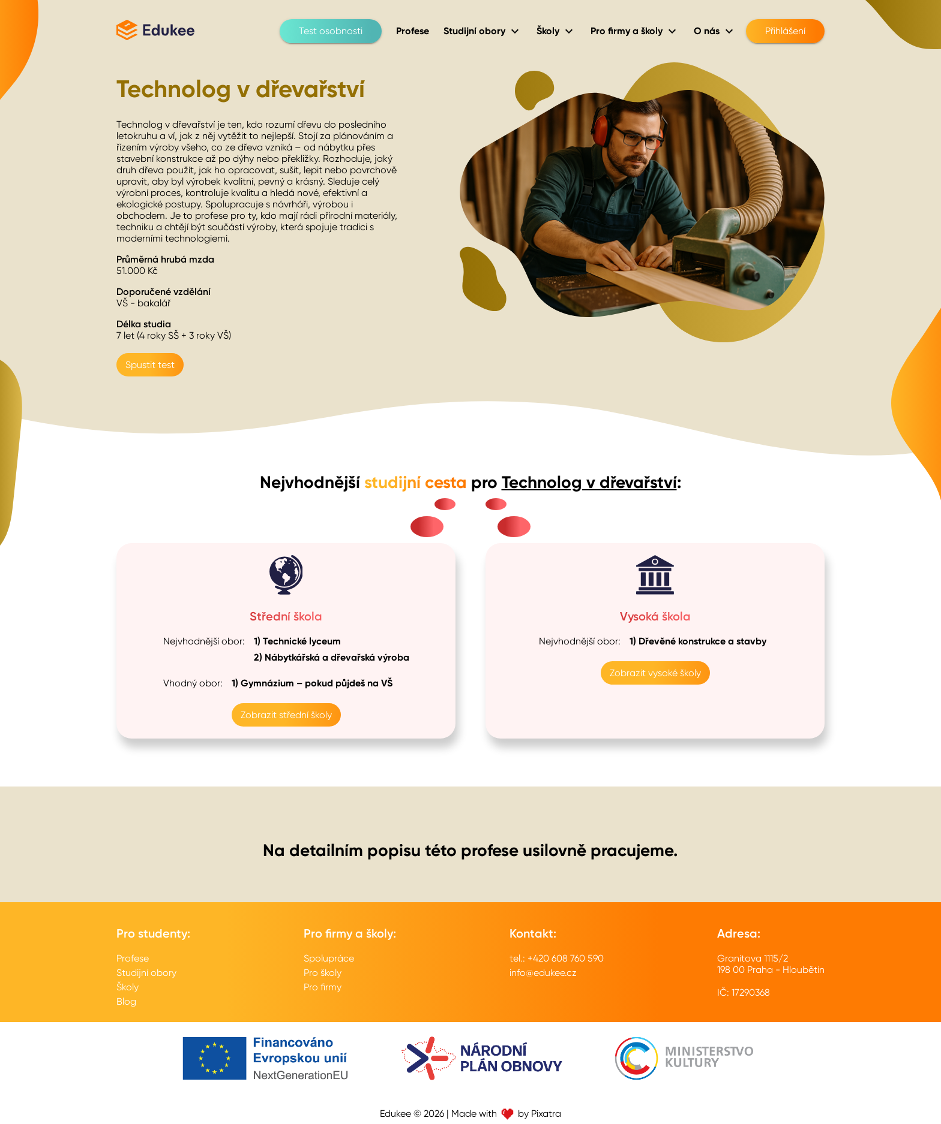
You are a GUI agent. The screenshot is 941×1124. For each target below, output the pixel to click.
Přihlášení (785, 31)
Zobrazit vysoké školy (655, 673)
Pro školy (322, 972)
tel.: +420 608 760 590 (557, 958)
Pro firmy (322, 987)
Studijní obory (146, 972)
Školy (127, 987)
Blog (126, 1001)
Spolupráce (329, 958)
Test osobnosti (331, 31)
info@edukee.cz (543, 972)
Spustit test (150, 364)
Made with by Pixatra (506, 1113)
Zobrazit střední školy (286, 715)
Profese (132, 958)
